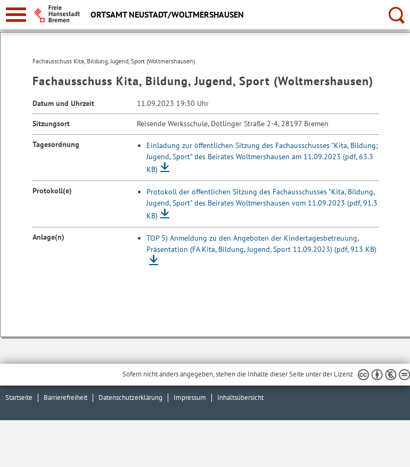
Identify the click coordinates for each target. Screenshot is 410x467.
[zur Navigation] (16, 14)
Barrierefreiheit (65, 397)
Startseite (18, 397)
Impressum (190, 397)
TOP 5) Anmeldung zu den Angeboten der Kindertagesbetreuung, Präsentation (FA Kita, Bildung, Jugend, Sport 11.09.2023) (261, 243)
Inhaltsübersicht (240, 397)
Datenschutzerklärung (130, 397)
